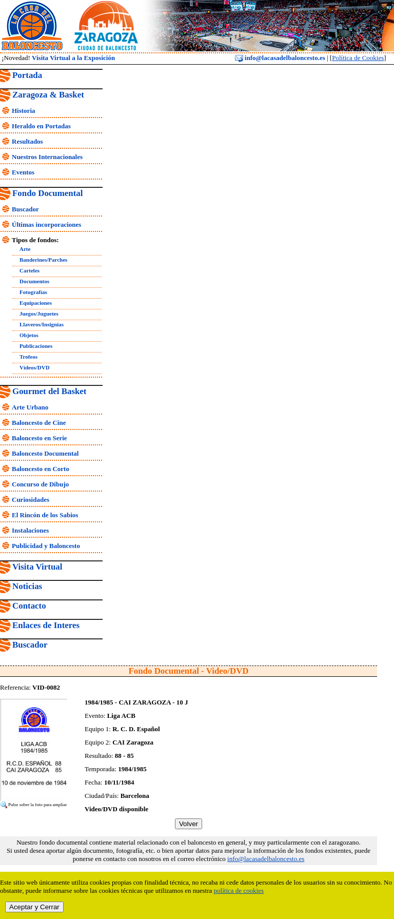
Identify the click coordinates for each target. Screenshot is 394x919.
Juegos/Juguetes (38, 313)
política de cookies (239, 890)
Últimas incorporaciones (46, 224)
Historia (23, 110)
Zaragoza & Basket (48, 95)
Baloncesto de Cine (39, 422)
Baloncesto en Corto (40, 469)
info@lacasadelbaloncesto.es (280, 58)
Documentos (34, 281)
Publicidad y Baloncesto (46, 546)
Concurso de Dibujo (40, 484)
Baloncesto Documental (45, 453)
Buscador (25, 209)
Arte (24, 249)
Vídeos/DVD (34, 367)
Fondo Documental (47, 193)
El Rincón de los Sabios (45, 515)
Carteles (29, 270)
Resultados (27, 141)
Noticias (27, 586)
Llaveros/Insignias (41, 324)
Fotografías (33, 292)
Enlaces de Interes (46, 625)
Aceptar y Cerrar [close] (34, 907)
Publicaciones (35, 346)
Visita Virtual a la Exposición (73, 58)
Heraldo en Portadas (41, 126)
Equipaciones (35, 303)
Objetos (28, 335)
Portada (27, 75)
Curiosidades (30, 499)
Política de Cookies (358, 58)
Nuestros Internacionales (47, 157)
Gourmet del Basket (49, 391)
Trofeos (28, 357)
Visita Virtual (37, 567)
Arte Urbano (30, 407)
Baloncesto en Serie (39, 438)
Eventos (23, 172)
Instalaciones (30, 530)
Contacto (29, 606)
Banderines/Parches (43, 260)
